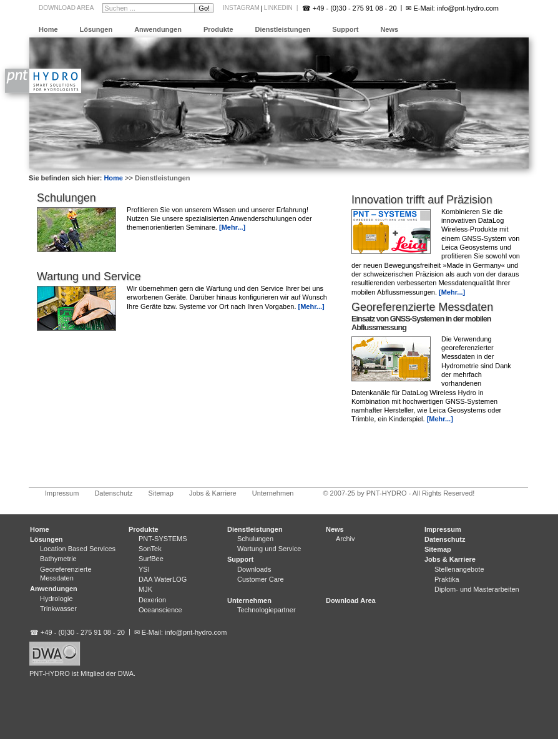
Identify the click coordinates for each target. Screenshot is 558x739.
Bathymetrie (58, 558)
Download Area (66, 7)
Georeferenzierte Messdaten (422, 307)
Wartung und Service (89, 276)
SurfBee (151, 558)
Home (48, 29)
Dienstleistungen (283, 29)
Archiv (345, 538)
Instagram (241, 7)
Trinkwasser (58, 608)
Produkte (218, 29)
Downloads (254, 569)
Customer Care (260, 579)
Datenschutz (113, 493)
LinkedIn (278, 7)
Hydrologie (56, 598)
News (389, 29)
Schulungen (66, 198)
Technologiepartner (266, 610)
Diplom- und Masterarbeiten (476, 589)
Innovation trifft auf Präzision (421, 199)
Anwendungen (158, 29)
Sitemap (161, 493)
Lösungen (96, 29)
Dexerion (152, 600)
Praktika (446, 579)
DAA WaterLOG (163, 579)
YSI (144, 569)
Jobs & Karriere (213, 493)
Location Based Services (77, 548)
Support (345, 29)
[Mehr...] (452, 292)
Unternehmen (273, 493)
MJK (145, 589)
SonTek (150, 548)
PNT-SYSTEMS (163, 538)
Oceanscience (160, 610)
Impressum (62, 493)
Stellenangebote (459, 569)
